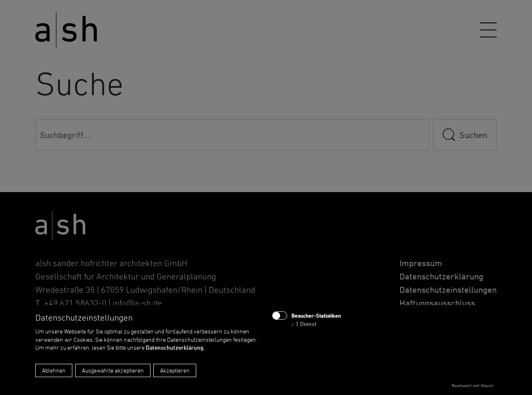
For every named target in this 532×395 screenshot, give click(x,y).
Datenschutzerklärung (175, 347)
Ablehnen (54, 370)
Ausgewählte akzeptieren (113, 370)
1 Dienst (304, 323)
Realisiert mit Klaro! (472, 385)
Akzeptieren (175, 370)
